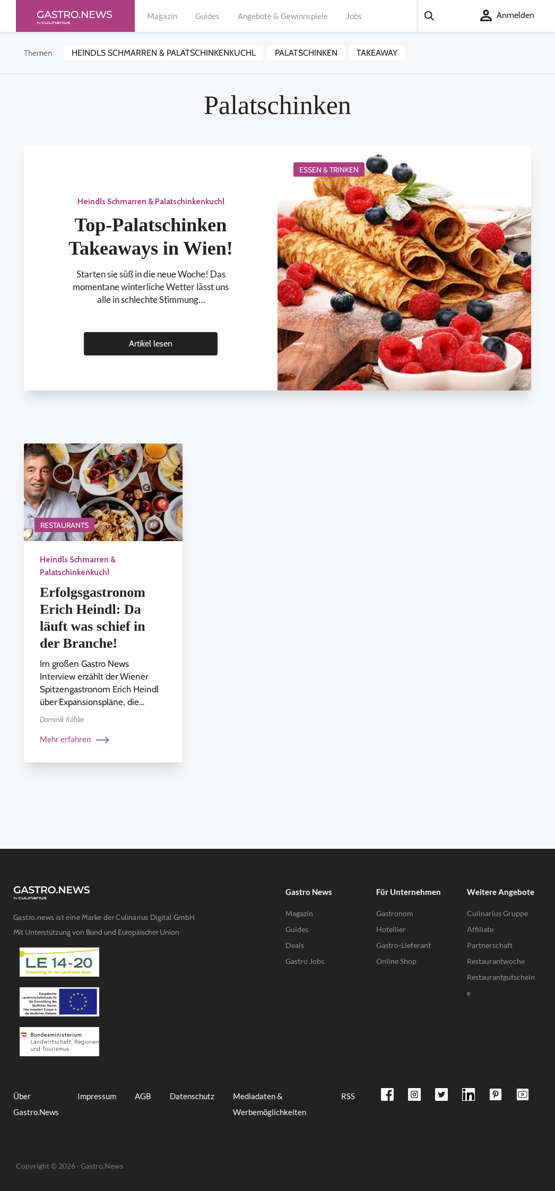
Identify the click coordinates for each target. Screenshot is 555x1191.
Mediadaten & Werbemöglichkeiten (269, 1104)
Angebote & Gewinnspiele (283, 16)
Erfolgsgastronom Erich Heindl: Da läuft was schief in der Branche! (92, 618)
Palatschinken (306, 53)
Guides (207, 16)
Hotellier (391, 929)
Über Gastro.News (36, 1104)
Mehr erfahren (74, 739)
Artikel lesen (150, 343)
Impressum (96, 1096)
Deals (294, 945)
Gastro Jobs (304, 961)
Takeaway (377, 53)
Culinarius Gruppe (497, 913)
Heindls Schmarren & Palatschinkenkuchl (164, 53)
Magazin (162, 16)
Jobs (354, 16)
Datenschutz (192, 1096)
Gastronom (394, 913)
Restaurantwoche (496, 961)
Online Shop (396, 961)
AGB (143, 1096)
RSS (348, 1096)
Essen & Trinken (329, 170)
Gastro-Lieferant (403, 945)
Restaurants (64, 525)
